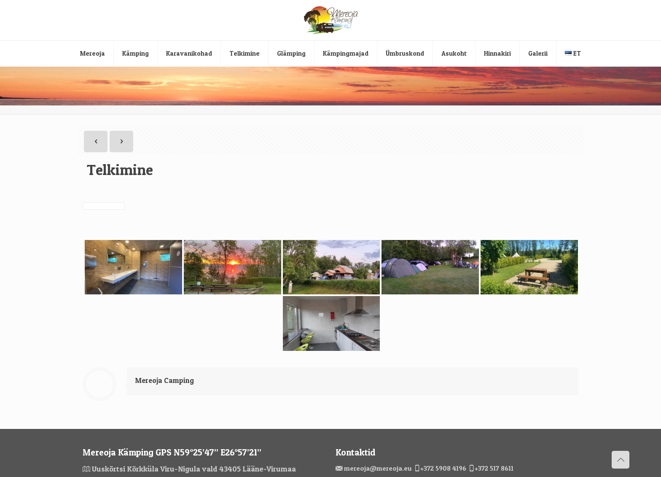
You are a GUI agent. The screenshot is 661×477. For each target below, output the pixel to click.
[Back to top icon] (620, 460)
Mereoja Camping (164, 380)
